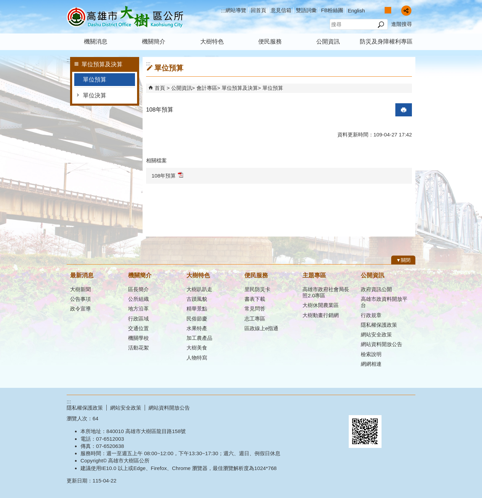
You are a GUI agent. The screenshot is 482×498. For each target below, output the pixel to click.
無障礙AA (390, 407)
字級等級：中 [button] (388, 10)
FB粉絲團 (332, 10)
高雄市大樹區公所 (125, 16)
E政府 (356, 406)
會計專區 (206, 88)
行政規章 (371, 315)
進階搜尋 (401, 24)
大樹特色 (212, 41)
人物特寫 (196, 358)
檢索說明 (371, 354)
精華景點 (196, 309)
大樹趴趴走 (199, 289)
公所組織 (138, 299)
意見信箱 (281, 10)
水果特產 (196, 328)
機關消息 (95, 41)
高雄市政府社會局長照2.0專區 (325, 292)
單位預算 (94, 79)
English (356, 10)
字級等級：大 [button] (395, 10)
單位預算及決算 (240, 88)
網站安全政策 (376, 334)
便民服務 (270, 41)
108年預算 (167, 175)
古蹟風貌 (196, 299)
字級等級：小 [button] (381, 10)
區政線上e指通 (261, 328)
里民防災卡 (257, 289)
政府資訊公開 (376, 289)
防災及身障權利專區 (386, 41)
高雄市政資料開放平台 (384, 302)
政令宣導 (80, 309)
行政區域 (138, 319)
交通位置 (138, 328)
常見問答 (254, 309)
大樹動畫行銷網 (320, 315)
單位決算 (94, 95)
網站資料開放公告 (381, 344)
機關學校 (138, 338)
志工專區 (254, 319)
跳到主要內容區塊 (3, 3)
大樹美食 (196, 348)
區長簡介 (138, 289)
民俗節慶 (196, 319)
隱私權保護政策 (379, 325)
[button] (381, 24)
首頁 (160, 88)
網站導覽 (235, 10)
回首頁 (258, 10)
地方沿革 (138, 309)
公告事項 (80, 299)
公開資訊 (328, 41)
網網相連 (371, 364)
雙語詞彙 (306, 10)
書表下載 (254, 299)
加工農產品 (199, 338)
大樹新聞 (80, 289)
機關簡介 (153, 41)
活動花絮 (138, 348)
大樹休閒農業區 (320, 305)
